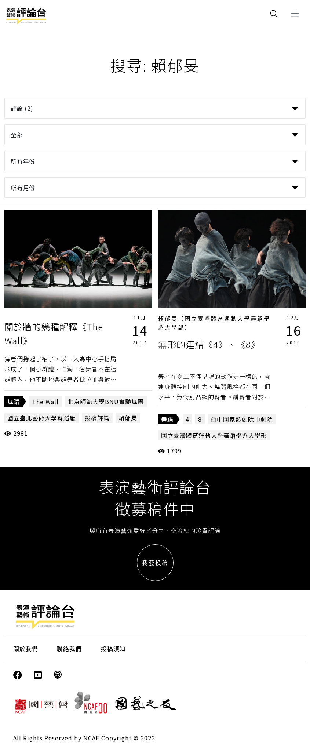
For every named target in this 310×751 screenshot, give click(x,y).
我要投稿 (155, 562)
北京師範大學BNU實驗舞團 (106, 401)
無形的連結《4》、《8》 (209, 344)
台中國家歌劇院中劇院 (242, 419)
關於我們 (25, 648)
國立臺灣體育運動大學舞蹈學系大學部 (214, 435)
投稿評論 (97, 417)
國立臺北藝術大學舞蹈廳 (41, 417)
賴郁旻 (127, 417)
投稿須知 (113, 648)
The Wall (45, 401)
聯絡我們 (69, 648)
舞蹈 (13, 401)
